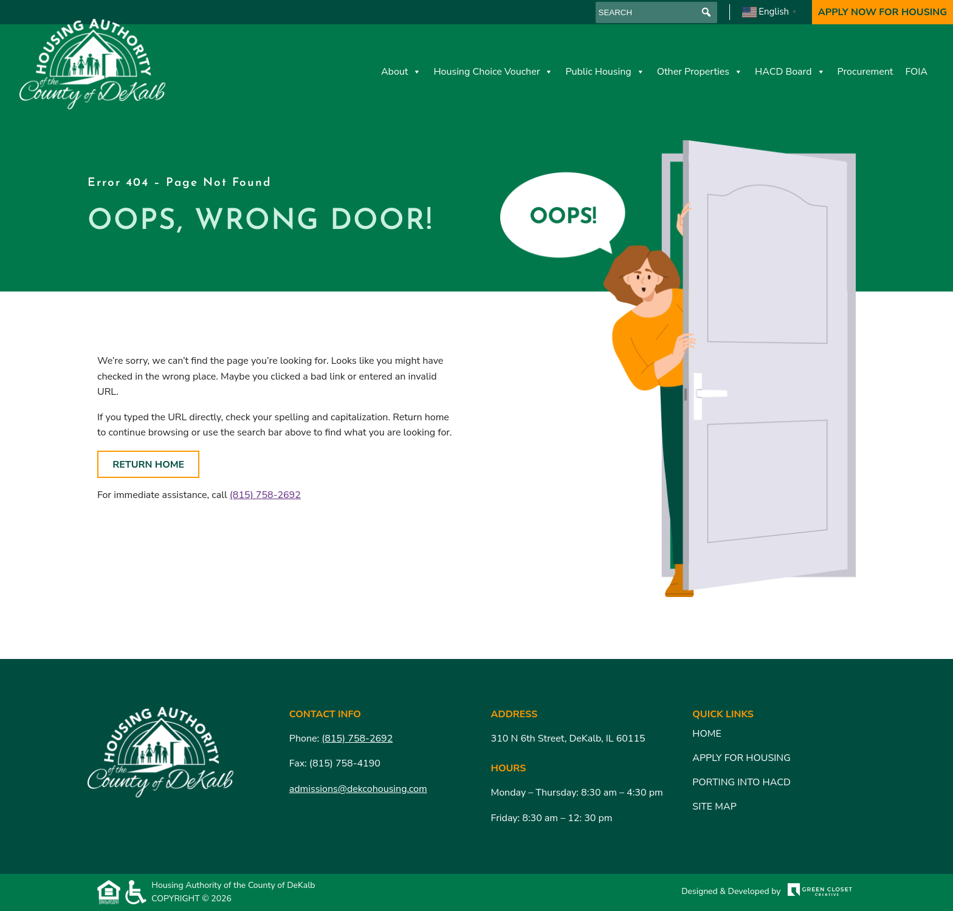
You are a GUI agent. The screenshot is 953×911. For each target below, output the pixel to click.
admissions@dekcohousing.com (358, 789)
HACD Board (790, 72)
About (401, 72)
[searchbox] (656, 12)
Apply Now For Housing (882, 12)
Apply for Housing (741, 758)
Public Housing (604, 72)
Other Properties (700, 72)
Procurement (865, 71)
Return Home (148, 464)
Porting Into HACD (741, 782)
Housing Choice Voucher (493, 72)
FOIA (916, 71)
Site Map (714, 806)
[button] (706, 12)
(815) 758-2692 (265, 495)
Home (706, 733)
